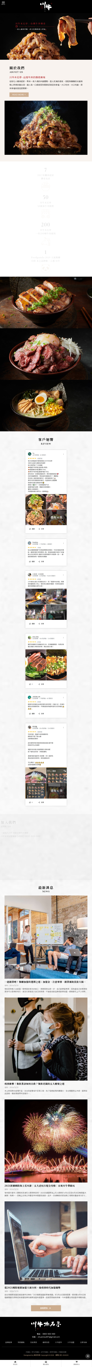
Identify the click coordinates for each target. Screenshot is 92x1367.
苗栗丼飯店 (53, 1352)
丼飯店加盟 (62, 1352)
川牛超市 (58, 1342)
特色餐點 (21, 1342)
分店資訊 (33, 1342)
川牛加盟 (71, 1342)
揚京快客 (37, 1355)
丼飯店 (28, 1352)
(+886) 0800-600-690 (28, 836)
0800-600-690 (49, 1334)
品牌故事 (8, 1342)
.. (54, 1355)
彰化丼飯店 (35, 1352)
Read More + (19, 94)
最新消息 (46, 1342)
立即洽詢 (83, 1342)
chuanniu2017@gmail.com (49, 1337)
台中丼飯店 (44, 1352)
